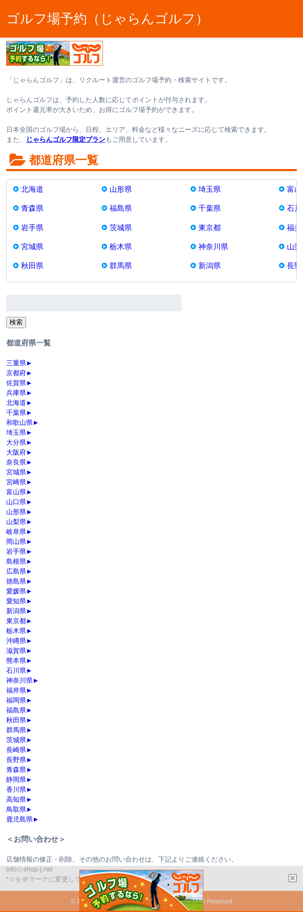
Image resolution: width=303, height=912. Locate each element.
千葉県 (209, 208)
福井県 (16, 690)
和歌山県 (19, 422)
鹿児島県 (19, 819)
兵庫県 (16, 392)
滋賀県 (16, 650)
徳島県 (16, 581)
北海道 (32, 189)
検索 (16, 322)
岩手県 (32, 228)
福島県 (121, 208)
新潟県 (209, 266)
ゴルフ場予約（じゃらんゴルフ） (107, 18)
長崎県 (16, 749)
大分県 (16, 442)
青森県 (32, 208)
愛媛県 (16, 591)
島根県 (16, 561)
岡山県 (16, 541)
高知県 (16, 799)
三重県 (16, 363)
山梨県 (16, 521)
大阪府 (16, 452)
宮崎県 (16, 482)
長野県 (16, 759)
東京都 (209, 228)
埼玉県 (209, 189)
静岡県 (16, 779)
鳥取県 (16, 809)
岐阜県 (16, 531)
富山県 (16, 491)
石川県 (16, 670)
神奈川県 (213, 247)
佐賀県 (16, 382)
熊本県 (16, 660)
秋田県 (32, 266)
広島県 (16, 571)
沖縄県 (16, 640)
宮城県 (32, 247)
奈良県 (16, 462)
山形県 (121, 189)
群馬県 (121, 266)
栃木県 (121, 247)
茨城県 (121, 228)
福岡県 (16, 700)
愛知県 (16, 601)
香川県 (16, 789)
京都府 (16, 372)
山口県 (16, 501)
